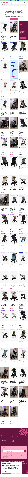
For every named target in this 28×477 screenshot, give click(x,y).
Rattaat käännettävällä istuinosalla (18, 8)
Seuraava (16, 426)
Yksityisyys (13, 440)
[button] (1, 2)
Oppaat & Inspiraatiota (3, 440)
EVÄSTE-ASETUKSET (16, 474)
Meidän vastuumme (14, 441)
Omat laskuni (2, 439)
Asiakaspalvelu (2, 436)
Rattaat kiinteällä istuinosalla (19, 16)
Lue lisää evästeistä (4, 471)
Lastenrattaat (11, 8)
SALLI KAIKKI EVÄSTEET (6, 474)
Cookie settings (2, 441)
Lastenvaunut (8, 8)
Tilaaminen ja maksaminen (15, 439)
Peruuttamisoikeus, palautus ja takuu (16, 436)
